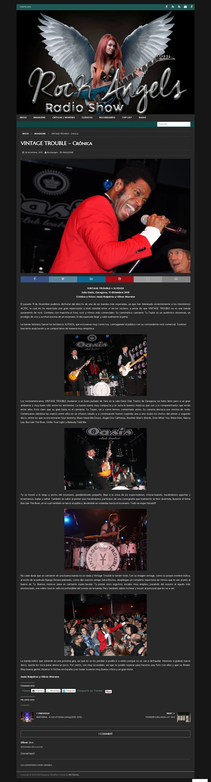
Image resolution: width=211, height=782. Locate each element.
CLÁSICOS (87, 117)
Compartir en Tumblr (90, 690)
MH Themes (74, 774)
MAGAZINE (39, 117)
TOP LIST (127, 117)
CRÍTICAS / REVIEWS (63, 117)
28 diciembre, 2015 (34, 152)
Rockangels (52, 152)
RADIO (142, 117)
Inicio (23, 117)
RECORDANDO (107, 117)
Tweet (26, 690)
